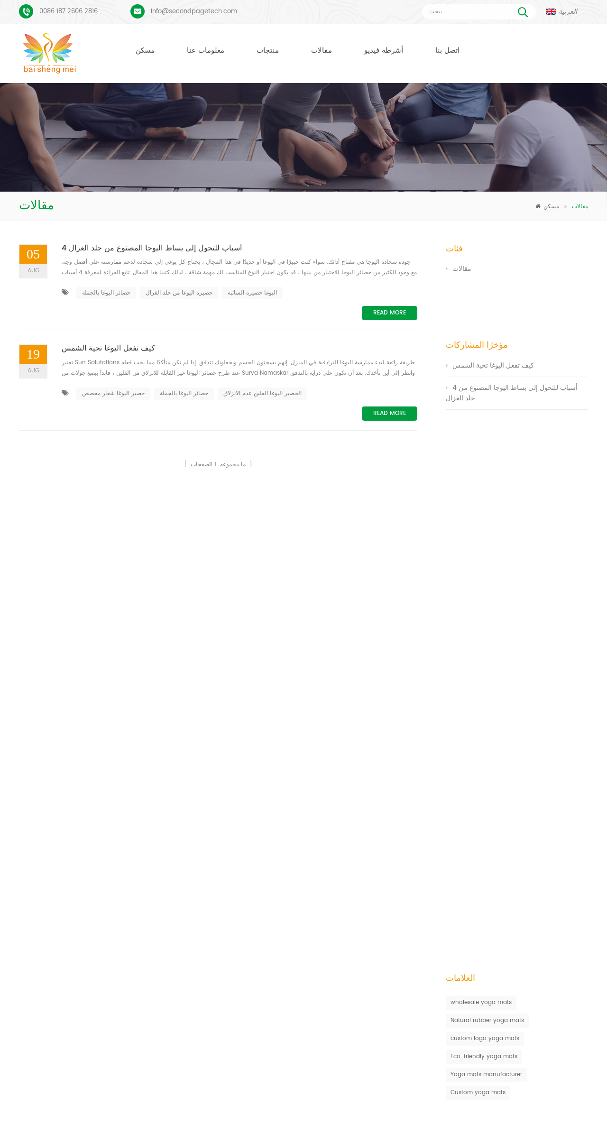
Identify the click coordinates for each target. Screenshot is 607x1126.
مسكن (145, 50)
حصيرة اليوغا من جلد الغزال (179, 292)
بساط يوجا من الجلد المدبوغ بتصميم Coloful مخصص (105, 870)
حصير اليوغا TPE (237, 872)
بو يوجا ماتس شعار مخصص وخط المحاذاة (90, 929)
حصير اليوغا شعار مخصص (113, 393)
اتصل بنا (447, 50)
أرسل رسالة (171, 788)
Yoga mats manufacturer (486, 480)
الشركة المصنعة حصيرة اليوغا (253, 940)
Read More (389, 312)
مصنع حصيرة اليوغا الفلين (248, 957)
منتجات (268, 50)
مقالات (321, 50)
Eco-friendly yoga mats (484, 462)
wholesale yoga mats (481, 408)
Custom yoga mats (478, 498)
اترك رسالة (542, 1117)
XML (534, 1104)
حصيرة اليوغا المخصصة (245, 923)
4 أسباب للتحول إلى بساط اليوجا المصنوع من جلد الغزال (152, 248)
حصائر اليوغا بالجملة (106, 292)
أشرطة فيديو (383, 50)
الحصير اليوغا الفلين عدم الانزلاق (262, 393)
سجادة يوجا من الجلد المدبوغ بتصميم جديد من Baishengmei (396, 923)
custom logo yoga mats (485, 444)
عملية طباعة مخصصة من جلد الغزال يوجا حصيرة (99, 899)
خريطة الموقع (466, 1104)
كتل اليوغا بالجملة (239, 974)
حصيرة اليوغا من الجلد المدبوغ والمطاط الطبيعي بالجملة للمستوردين (406, 889)
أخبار (337, 1104)
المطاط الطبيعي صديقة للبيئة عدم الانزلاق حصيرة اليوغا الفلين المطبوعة (410, 906)
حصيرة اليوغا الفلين (241, 906)
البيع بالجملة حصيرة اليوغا (248, 1009)
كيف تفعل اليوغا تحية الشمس (108, 348)
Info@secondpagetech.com (194, 12)
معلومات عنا (205, 50)
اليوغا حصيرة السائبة (252, 292)
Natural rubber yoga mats (487, 426)
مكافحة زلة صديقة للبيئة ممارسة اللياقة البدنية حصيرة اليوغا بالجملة (404, 872)
